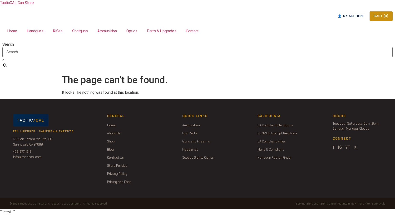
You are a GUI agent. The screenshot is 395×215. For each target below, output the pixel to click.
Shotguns (80, 31)
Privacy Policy (117, 174)
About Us (114, 133)
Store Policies (117, 166)
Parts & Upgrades (161, 31)
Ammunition (107, 31)
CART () (381, 16)
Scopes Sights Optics (198, 158)
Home (12, 31)
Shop (111, 141)
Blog (110, 149)
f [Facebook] (334, 147)
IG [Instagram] (340, 147)
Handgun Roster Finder (274, 158)
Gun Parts (189, 133)
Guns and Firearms (196, 141)
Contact (192, 31)
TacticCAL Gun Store (17, 2)
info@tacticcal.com (27, 157)
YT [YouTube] (348, 147)
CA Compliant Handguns (275, 125)
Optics (131, 31)
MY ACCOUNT (351, 16)
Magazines (190, 149)
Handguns (35, 31)
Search (8, 44)
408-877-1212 (22, 152)
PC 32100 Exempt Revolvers (277, 133)
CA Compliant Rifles (271, 141)
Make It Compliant (270, 149)
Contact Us (115, 158)
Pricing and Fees (119, 182)
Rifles (58, 31)
